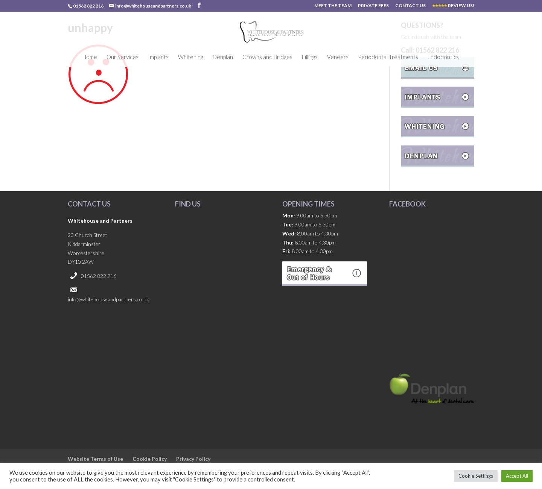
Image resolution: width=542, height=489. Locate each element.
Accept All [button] (517, 476)
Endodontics (443, 57)
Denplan (223, 57)
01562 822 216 (98, 276)
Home (89, 57)
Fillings (310, 57)
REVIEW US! (453, 5)
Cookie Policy (149, 459)
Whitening (190, 57)
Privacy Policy (193, 459)
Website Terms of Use (95, 459)
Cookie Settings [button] (475, 476)
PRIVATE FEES (373, 5)
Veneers (338, 57)
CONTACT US (410, 5)
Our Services (123, 57)
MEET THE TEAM (333, 5)
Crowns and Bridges (267, 57)
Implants (158, 57)
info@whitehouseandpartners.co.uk (108, 299)
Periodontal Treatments (388, 57)
